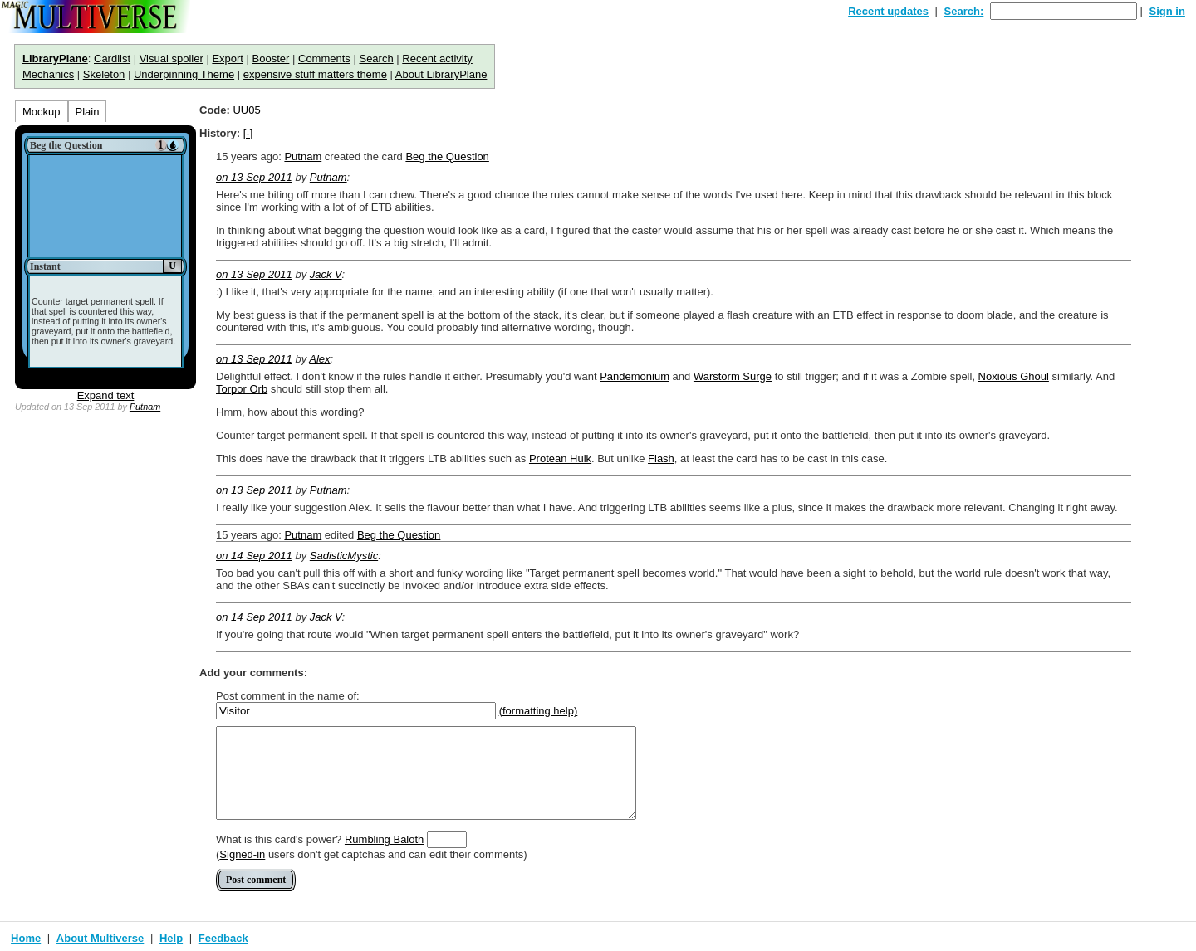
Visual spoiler (171, 58)
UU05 (246, 110)
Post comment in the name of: (288, 696)
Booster (271, 58)
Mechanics (48, 74)
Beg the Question (446, 156)
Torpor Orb (241, 389)
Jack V (326, 274)
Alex (319, 359)
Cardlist (112, 58)
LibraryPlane (55, 58)
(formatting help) (538, 711)
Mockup (41, 111)
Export (227, 58)
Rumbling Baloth (384, 839)
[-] (248, 133)
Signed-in (242, 854)
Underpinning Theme (184, 74)
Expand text (106, 395)
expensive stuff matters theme (315, 74)
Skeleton (104, 74)
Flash (661, 458)
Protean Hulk (560, 458)
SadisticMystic (344, 555)
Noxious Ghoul (1013, 376)
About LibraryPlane (441, 74)
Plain (88, 111)
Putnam (145, 407)
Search (376, 58)
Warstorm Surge (733, 376)
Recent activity (437, 58)
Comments (324, 58)
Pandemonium (634, 376)
